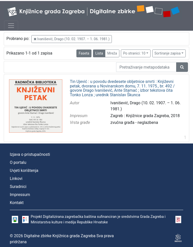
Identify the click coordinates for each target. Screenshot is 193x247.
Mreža (112, 53)
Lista (99, 53)
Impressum (20, 194)
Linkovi (16, 178)
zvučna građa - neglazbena (134, 122)
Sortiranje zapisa (168, 53)
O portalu (18, 162)
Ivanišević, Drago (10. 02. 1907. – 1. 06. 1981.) (72, 39)
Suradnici (18, 186)
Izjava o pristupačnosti (30, 154)
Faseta (84, 53)
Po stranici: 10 (134, 53)
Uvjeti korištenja (24, 170)
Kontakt (17, 202)
